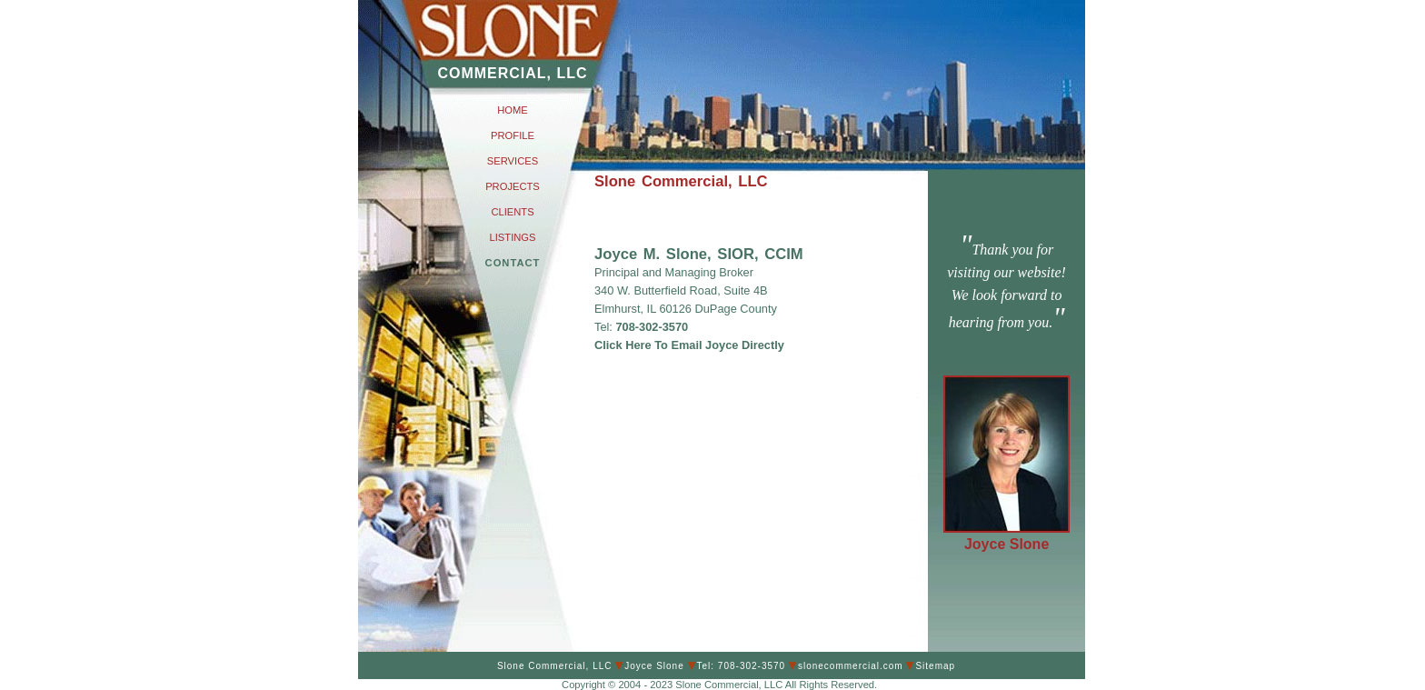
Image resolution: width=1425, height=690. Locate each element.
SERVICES (512, 160)
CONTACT (513, 262)
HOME (512, 110)
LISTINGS (513, 237)
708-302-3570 (650, 327)
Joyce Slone (1006, 544)
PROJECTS (512, 186)
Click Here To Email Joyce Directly (689, 345)
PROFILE (512, 135)
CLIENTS (512, 211)
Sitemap (935, 666)
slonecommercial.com (850, 666)
